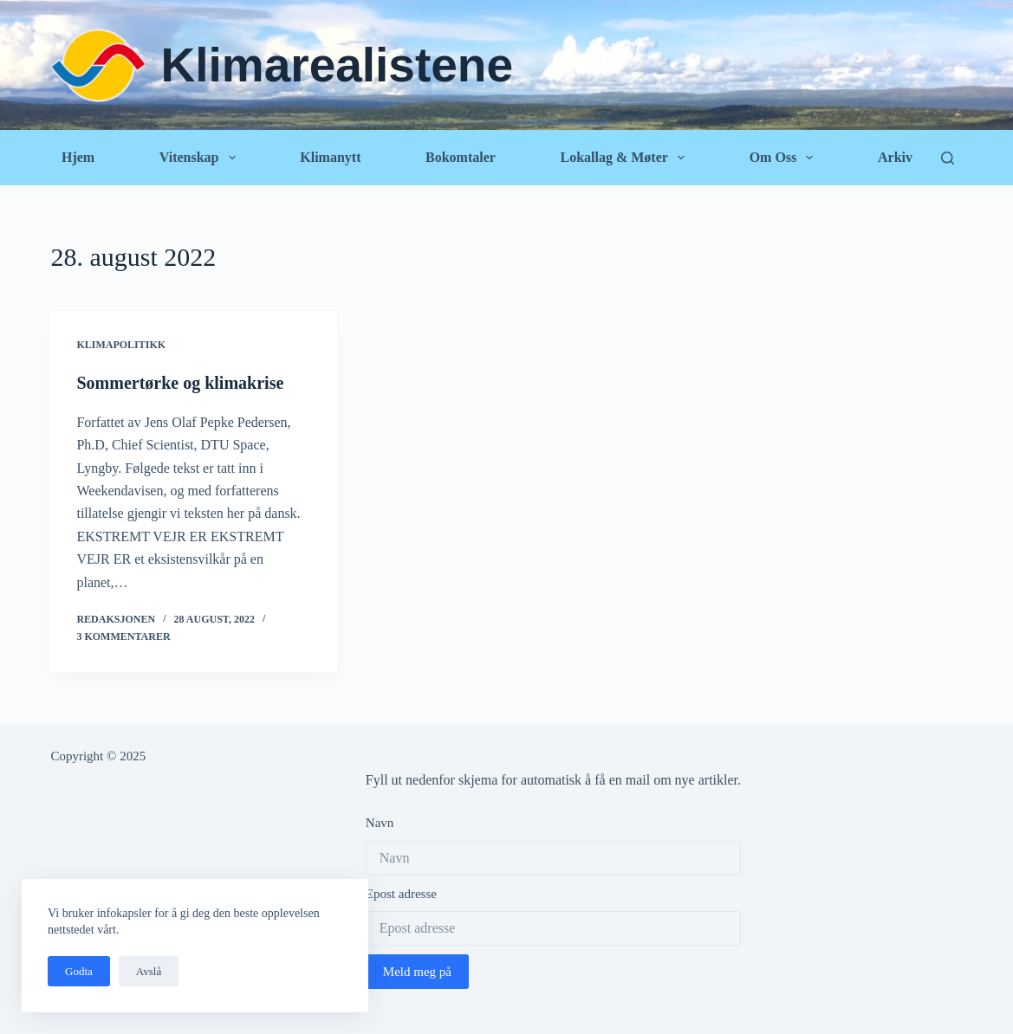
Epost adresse (401, 894)
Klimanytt (330, 157)
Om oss (785, 157)
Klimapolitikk (121, 345)
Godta (79, 971)
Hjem (78, 157)
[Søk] (947, 158)
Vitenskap (201, 157)
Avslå (148, 971)
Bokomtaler (460, 157)
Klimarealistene (336, 65)
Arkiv (895, 157)
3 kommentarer (123, 636)
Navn (380, 823)
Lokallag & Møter (626, 157)
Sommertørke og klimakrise (179, 382)
